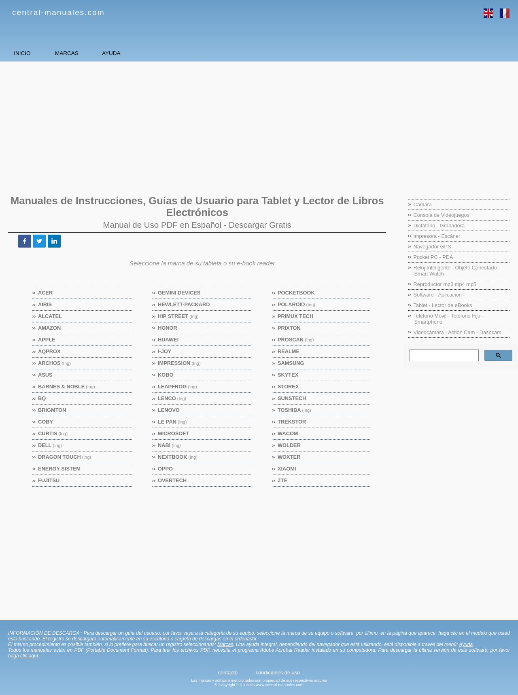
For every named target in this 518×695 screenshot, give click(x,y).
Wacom (288, 433)
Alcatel (50, 316)
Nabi (169, 445)
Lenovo (169, 410)
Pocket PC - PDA (433, 257)
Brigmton (52, 410)
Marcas (225, 644)
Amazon (49, 328)
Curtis (53, 433)
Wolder (289, 445)
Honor (167, 328)
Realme (288, 351)
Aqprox (49, 351)
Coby (45, 422)
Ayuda (466, 644)
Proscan (296, 340)
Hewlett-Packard (184, 304)
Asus (45, 375)
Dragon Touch (64, 457)
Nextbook (177, 457)
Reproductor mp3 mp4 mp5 (444, 284)
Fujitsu (48, 480)
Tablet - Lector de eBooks (442, 305)
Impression (179, 363)
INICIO (37, 53)
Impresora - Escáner (436, 236)
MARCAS (109, 53)
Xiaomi (287, 469)
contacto (228, 673)
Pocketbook (296, 293)
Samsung (291, 363)
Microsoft (173, 433)
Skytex (288, 375)
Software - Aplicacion (437, 295)
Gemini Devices (179, 293)
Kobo (165, 375)
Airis (45, 304)
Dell (50, 445)
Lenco (172, 398)
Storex (288, 387)
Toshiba (294, 410)
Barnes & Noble (66, 387)
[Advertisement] (249, 124)
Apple (46, 340)
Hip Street (178, 316)
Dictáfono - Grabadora (439, 225)
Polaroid (296, 304)
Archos (54, 363)
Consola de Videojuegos (441, 215)
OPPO (165, 469)
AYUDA (182, 53)
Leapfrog (177, 387)
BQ (42, 398)
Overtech (172, 480)
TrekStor (292, 422)
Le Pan (172, 422)
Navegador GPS (432, 247)
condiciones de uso (278, 673)
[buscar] (443, 355)
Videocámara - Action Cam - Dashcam (457, 332)
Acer (45, 293)
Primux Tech (295, 316)
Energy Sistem (59, 469)
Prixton (289, 328)
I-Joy (164, 351)
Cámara (422, 204)
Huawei (168, 340)
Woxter (289, 457)
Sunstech (292, 398)
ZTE (282, 480)
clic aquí (29, 656)
